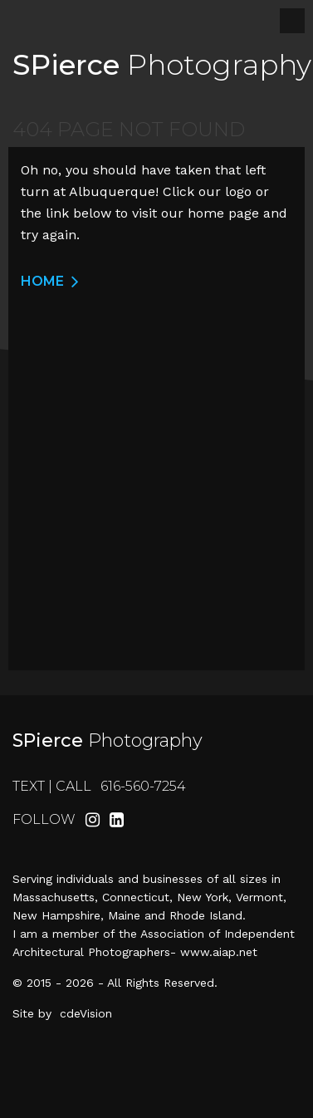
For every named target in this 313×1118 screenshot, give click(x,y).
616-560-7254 (143, 786)
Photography (161, 64)
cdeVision (86, 1013)
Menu (292, 20)
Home (42, 281)
